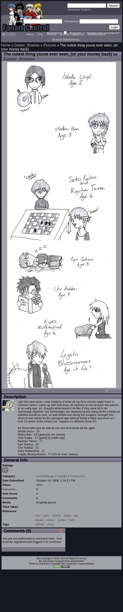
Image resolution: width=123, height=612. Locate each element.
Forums (51, 34)
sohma (39, 524)
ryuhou (61, 520)
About (30, 34)
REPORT (112, 391)
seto (72, 520)
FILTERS (8, 34)
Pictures (49, 45)
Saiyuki (62, 476)
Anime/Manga (45, 476)
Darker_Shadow (26, 45)
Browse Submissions (66, 39)
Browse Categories (72, 34)
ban (37, 515)
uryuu (50, 524)
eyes (46, 515)
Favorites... (10, 489)
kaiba (67, 515)
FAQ (40, 34)
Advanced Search (78, 9)
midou (50, 520)
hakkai (56, 515)
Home (6, 45)
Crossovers (77, 476)
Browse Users (96, 34)
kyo (76, 515)
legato (39, 520)
